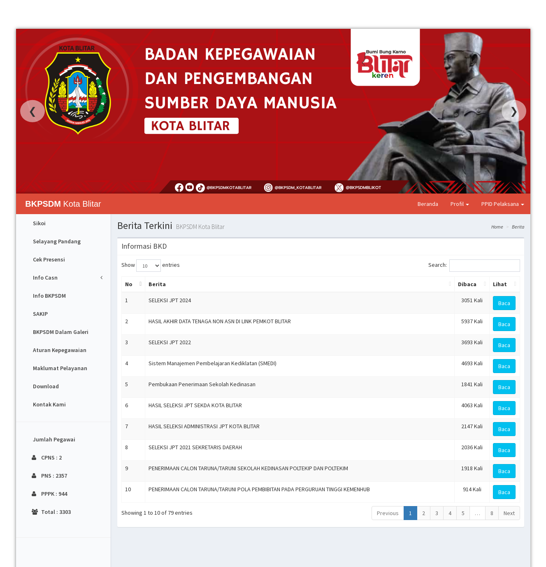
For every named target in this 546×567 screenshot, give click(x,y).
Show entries (150, 265)
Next (509, 513)
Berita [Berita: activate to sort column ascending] (157, 284)
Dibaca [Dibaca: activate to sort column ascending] (467, 284)
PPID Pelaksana (502, 204)
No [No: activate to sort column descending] (128, 284)
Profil (460, 204)
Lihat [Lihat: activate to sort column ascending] (500, 284)
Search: (474, 265)
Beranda (428, 204)
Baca (504, 303)
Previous (388, 513)
